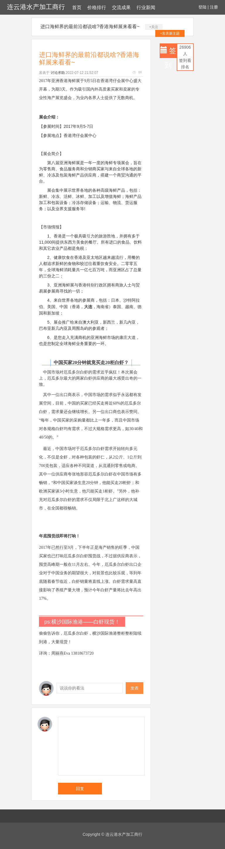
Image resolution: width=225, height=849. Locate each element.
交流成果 (121, 7)
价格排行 (96, 7)
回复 (80, 788)
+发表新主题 (170, 33)
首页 (76, 7)
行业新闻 (146, 7)
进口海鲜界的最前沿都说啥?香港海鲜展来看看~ (89, 26)
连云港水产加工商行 (36, 7)
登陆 (202, 7)
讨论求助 (58, 73)
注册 (214, 7)
